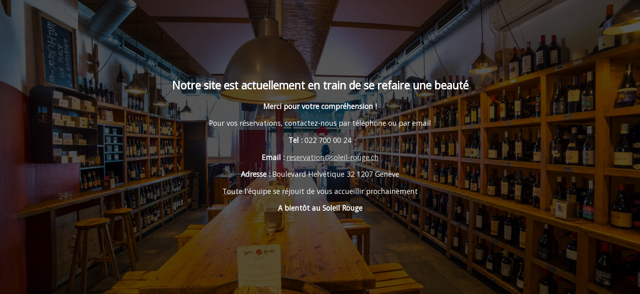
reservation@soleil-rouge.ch (333, 157)
